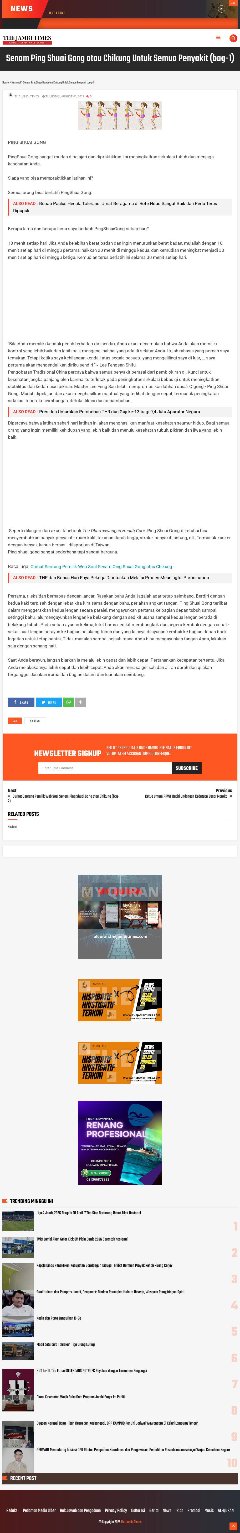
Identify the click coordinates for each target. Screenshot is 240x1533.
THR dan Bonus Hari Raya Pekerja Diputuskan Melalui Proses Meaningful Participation (124, 577)
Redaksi (12, 1511)
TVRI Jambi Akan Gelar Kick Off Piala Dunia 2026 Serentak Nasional (82, 1239)
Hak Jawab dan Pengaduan (80, 1511)
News (167, 1511)
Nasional (35, 721)
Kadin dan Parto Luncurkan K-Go (59, 1318)
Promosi (193, 1511)
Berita (154, 1511)
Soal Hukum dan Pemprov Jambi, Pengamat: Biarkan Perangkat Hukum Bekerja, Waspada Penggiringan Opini (110, 1292)
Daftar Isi (138, 1511)
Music (209, 1511)
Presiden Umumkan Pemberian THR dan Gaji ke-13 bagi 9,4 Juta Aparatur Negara (119, 411)
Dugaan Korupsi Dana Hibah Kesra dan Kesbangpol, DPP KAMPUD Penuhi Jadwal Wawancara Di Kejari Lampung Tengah (117, 1423)
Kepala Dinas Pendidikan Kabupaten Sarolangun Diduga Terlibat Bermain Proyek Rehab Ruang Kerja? (104, 1265)
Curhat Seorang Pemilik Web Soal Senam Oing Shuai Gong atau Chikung (101, 566)
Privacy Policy (116, 1511)
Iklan (179, 1511)
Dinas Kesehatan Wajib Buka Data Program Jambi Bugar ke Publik (81, 1397)
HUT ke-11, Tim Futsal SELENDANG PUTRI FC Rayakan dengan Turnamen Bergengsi (92, 1371)
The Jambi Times (131, 1522)
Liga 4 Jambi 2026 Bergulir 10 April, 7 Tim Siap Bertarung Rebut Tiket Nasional (89, 1213)
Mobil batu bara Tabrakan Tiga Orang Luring (66, 1344)
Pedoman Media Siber (39, 1511)
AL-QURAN (226, 1511)
